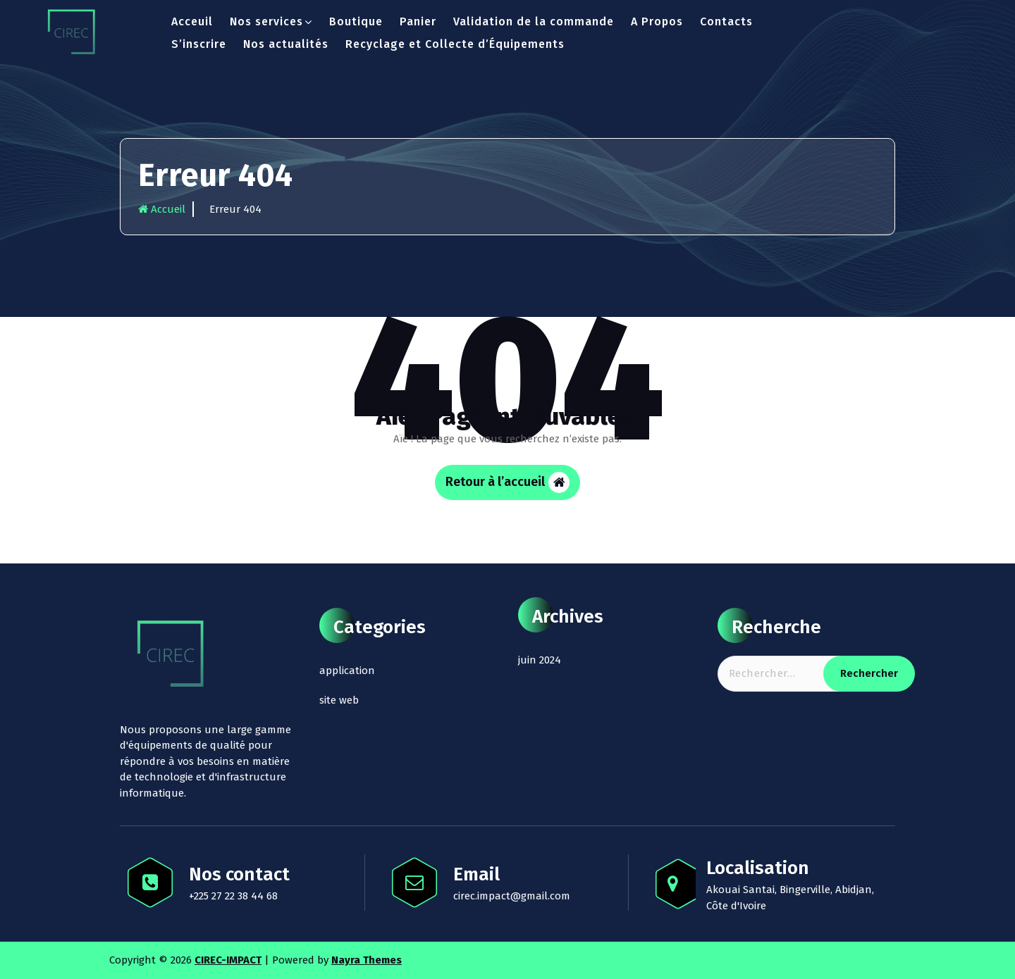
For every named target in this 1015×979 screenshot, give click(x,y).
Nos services (266, 21)
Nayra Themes (366, 960)
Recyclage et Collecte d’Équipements (455, 44)
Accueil (161, 209)
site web (339, 700)
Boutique (356, 21)
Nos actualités (285, 44)
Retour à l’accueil (507, 482)
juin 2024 (539, 660)
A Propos (657, 21)
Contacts (726, 21)
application (347, 670)
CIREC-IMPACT (228, 960)
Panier (418, 21)
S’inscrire (198, 44)
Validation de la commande (533, 21)
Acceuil (192, 21)
